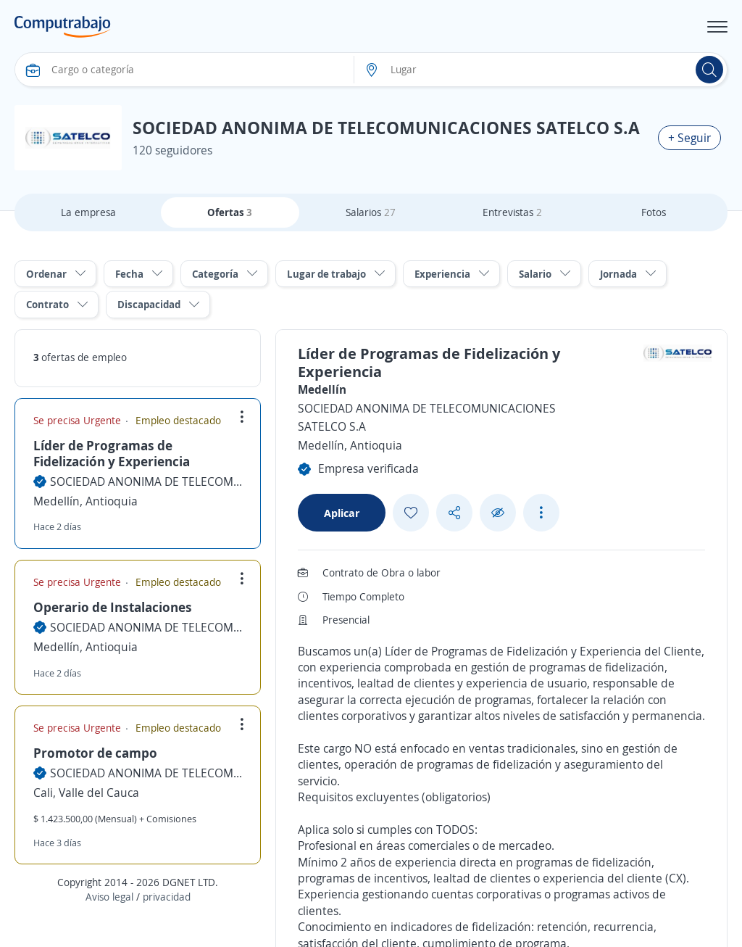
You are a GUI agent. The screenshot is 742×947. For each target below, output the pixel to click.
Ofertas (229, 212)
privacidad (167, 896)
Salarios (371, 212)
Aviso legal (109, 896)
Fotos (653, 212)
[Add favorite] (411, 513)
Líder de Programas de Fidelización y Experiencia (111, 453)
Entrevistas (512, 212)
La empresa (88, 212)
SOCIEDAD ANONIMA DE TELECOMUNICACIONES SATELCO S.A (146, 481)
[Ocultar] (497, 513)
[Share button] (454, 513)
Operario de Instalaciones (112, 607)
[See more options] (541, 512)
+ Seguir (689, 138)
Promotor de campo (95, 752)
